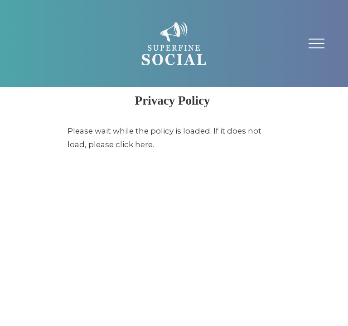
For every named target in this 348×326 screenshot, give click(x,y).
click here (134, 144)
